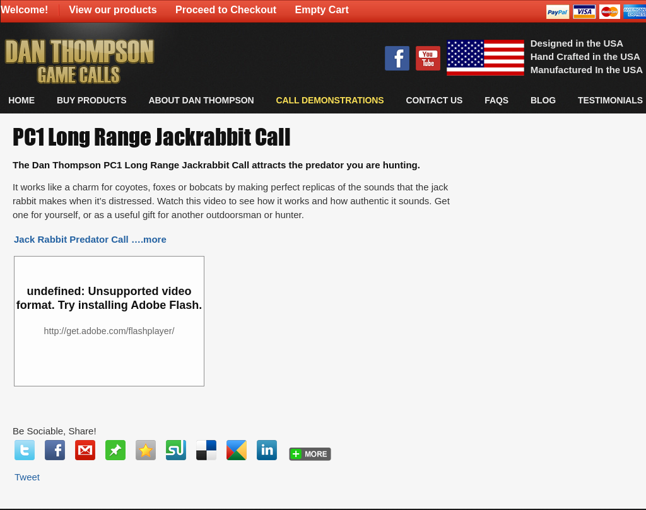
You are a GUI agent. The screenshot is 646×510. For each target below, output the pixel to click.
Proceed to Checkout (225, 9)
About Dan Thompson (201, 100)
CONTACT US (434, 100)
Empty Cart (322, 9)
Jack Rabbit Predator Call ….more (90, 239)
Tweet (27, 477)
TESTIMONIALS (610, 100)
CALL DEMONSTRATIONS (330, 100)
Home (21, 100)
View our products (112, 9)
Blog (543, 100)
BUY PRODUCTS (92, 100)
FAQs (496, 100)
